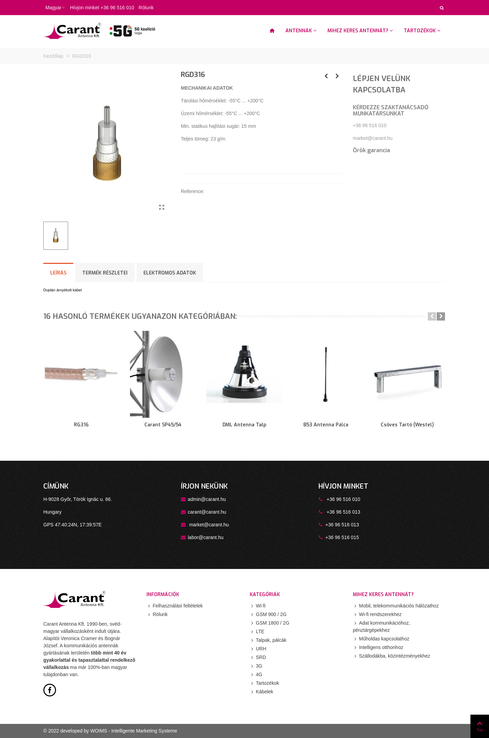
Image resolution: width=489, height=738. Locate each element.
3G (256, 666)
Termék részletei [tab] (105, 273)
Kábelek (261, 691)
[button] (432, 316)
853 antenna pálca (325, 425)
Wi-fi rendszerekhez (377, 614)
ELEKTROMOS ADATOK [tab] (169, 273)
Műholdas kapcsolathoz (381, 638)
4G (256, 674)
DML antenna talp (244, 425)
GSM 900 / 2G (268, 614)
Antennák (298, 30)
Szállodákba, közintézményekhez (391, 656)
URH (258, 648)
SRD (258, 657)
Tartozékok (420, 30)
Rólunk (157, 614)
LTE (257, 631)
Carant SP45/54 (163, 425)
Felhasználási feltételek (174, 606)
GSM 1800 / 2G (269, 623)
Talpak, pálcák (268, 640)
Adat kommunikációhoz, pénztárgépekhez (381, 626)
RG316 (81, 425)
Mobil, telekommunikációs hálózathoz (396, 606)
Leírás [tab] (58, 273)
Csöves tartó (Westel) (407, 425)
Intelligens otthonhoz (378, 647)
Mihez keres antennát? (357, 30)
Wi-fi (257, 606)
